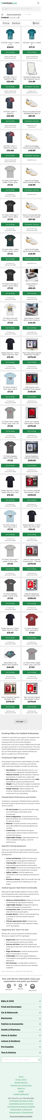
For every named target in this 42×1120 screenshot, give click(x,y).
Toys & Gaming (8, 1052)
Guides (21, 1091)
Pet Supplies (7, 1047)
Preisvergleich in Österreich (21, 1109)
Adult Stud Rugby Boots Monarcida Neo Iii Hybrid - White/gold (31, 147)
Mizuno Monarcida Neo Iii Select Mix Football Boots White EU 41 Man (32, 216)
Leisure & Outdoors (10, 1041)
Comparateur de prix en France (21, 1104)
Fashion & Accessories (12, 1024)
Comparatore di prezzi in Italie (21, 1101)
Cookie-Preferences (21, 1094)
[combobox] (23, 8)
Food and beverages (11, 1007)
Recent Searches (21, 1082)
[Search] (3, 8)
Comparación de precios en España (21, 1107)
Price (6, 23)
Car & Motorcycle (9, 1012)
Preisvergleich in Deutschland (21, 1112)
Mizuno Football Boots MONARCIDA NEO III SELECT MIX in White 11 (32, 113)
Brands (16, 23)
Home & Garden (9, 1035)
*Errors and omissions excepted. (21, 1116)
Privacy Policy (21, 1080)
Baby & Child (7, 1001)
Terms (21, 1077)
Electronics (6, 1018)
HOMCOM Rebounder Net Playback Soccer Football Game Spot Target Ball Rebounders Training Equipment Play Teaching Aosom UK (31, 78)
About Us (21, 1088)
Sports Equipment (14, 14)
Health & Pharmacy (10, 1029)
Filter (36, 23)
